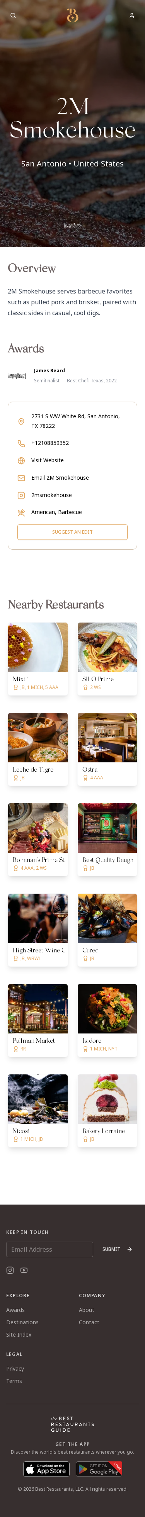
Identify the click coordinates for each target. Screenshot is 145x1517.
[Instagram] (10, 1270)
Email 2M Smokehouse (60, 477)
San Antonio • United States (72, 163)
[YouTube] (24, 1270)
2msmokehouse (51, 495)
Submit (117, 1249)
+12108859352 (50, 442)
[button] (72, 123)
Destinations (22, 1322)
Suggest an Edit (72, 532)
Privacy (15, 1368)
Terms (14, 1381)
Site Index (18, 1334)
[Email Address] (49, 1249)
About (86, 1309)
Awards (15, 1309)
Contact (89, 1322)
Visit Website (47, 460)
